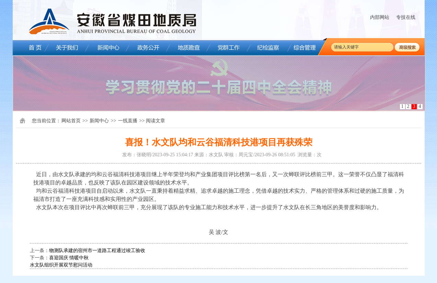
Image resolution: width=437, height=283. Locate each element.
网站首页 (71, 120)
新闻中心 (99, 120)
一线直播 (127, 120)
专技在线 (405, 17)
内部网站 (379, 17)
